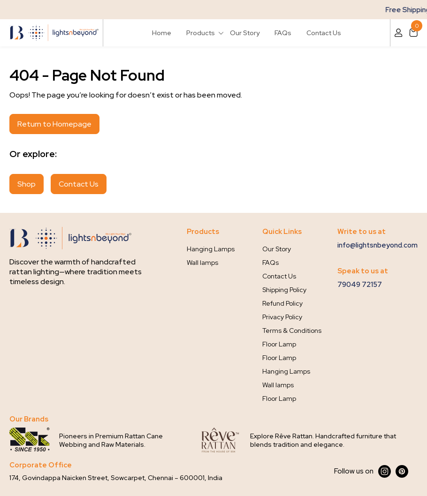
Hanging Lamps (211, 249)
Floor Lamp (279, 344)
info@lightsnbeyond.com (377, 245)
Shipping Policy (284, 290)
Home (161, 33)
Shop (26, 184)
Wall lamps (202, 262)
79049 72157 (359, 284)
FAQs (282, 33)
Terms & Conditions (291, 330)
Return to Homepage (54, 124)
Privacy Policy (282, 317)
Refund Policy (282, 303)
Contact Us (323, 33)
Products (200, 33)
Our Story (244, 33)
